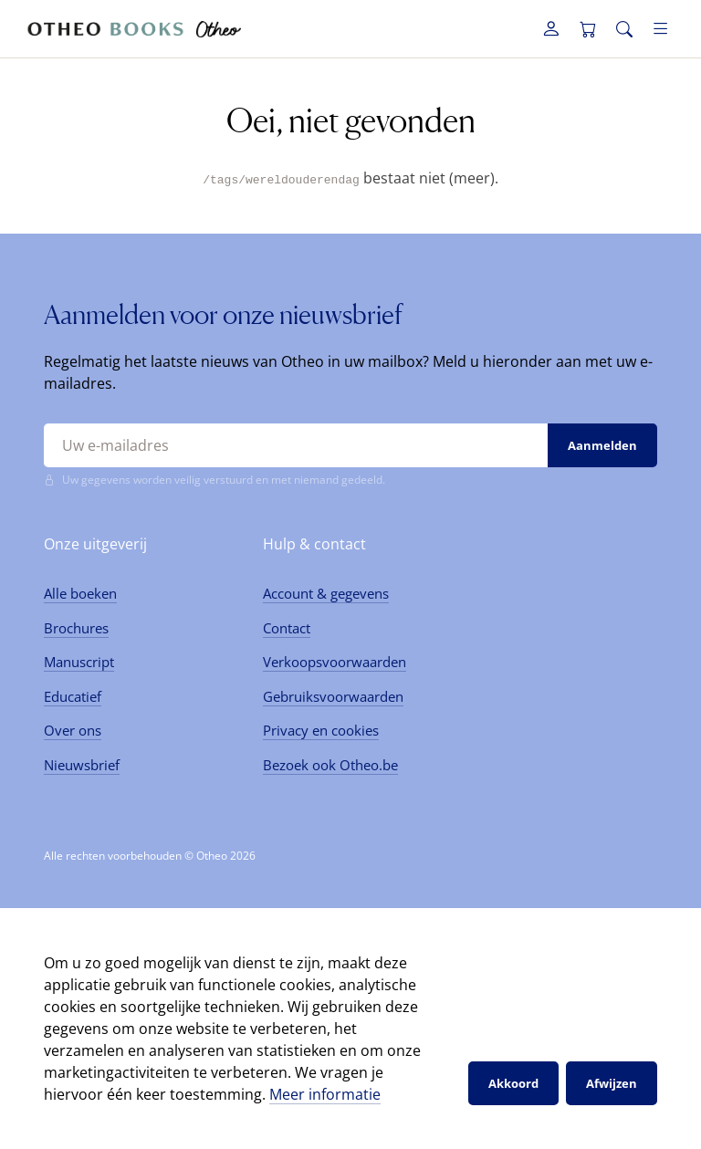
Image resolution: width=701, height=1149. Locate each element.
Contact (286, 627)
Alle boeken (80, 593)
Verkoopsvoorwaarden (334, 662)
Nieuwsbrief (82, 764)
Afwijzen (611, 1082)
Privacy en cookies (321, 730)
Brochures (76, 627)
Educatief (72, 695)
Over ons (72, 730)
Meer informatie (325, 1094)
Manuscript (79, 662)
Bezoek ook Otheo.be (330, 764)
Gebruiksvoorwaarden (333, 695)
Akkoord (513, 1082)
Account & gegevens (326, 593)
